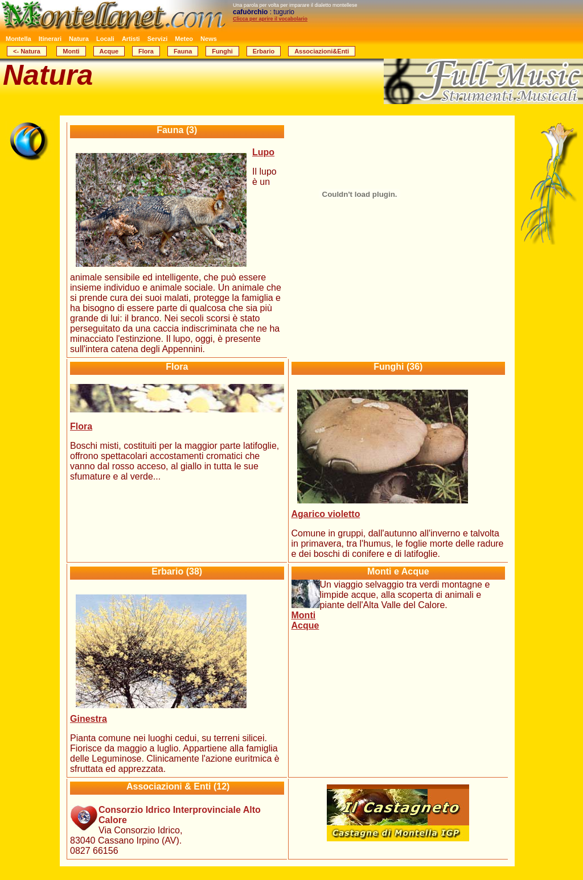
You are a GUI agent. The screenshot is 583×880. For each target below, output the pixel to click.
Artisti (131, 38)
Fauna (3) (177, 130)
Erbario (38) (176, 571)
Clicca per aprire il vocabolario (270, 19)
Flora (146, 51)
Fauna (183, 51)
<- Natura (26, 51)
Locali (105, 38)
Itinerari (50, 38)
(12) (176, 786)
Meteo (184, 38)
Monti (71, 51)
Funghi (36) (397, 366)
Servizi (157, 38)
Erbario (264, 51)
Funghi (222, 51)
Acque (109, 51)
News (208, 38)
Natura (79, 38)
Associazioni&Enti (321, 51)
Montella (18, 38)
